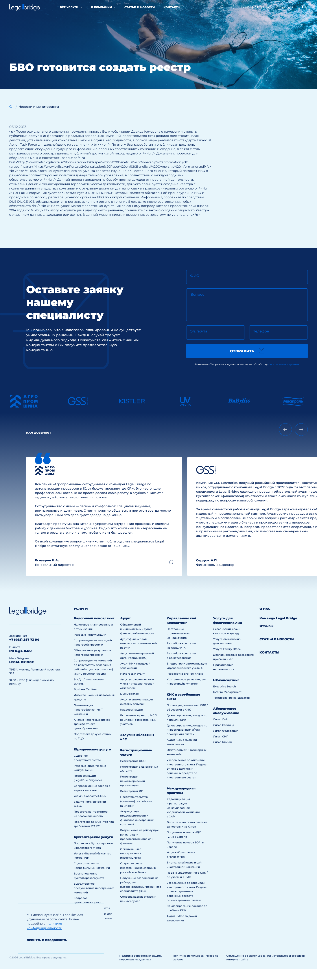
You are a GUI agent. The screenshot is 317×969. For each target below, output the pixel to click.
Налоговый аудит (132, 673)
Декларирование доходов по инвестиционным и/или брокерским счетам (187, 730)
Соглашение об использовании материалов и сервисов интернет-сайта (265, 957)
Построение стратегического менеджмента (178, 633)
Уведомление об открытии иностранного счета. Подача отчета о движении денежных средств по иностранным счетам (186, 768)
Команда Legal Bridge (278, 618)
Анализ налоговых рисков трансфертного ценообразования (92, 724)
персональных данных (283, 364)
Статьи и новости (139, 7)
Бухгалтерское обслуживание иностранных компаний (94, 888)
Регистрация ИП (131, 791)
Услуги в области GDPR (90, 796)
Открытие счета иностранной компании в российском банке (138, 868)
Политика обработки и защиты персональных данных (140, 957)
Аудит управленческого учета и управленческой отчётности (137, 684)
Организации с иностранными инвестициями (130, 853)
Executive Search (224, 686)
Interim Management (227, 692)
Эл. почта (198, 331)
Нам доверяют (38, 432)
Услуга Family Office (227, 649)
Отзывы (266, 626)
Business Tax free (85, 689)
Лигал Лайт (221, 719)
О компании (101, 7)
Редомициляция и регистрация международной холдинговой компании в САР (183, 807)
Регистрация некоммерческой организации (132, 781)
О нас (265, 609)
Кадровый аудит (131, 709)
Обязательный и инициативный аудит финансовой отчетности (137, 629)
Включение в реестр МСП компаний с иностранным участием (138, 720)
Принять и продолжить (47, 940)
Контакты (172, 7)
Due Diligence (129, 693)
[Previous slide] (285, 429)
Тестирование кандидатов (231, 697)
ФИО (194, 276)
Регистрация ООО (133, 761)
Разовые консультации (90, 634)
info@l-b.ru (284, 7)
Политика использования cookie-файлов (196, 957)
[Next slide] (301, 429)
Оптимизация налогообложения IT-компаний (89, 710)
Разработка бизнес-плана (185, 673)
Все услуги (69, 7)
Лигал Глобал (222, 742)
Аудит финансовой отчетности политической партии (138, 643)
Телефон (261, 331)
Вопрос (197, 294)
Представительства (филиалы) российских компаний (136, 801)
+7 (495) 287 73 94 (255, 7)
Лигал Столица (223, 725)
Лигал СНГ (220, 736)
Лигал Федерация (225, 730)
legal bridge (21, 662)
